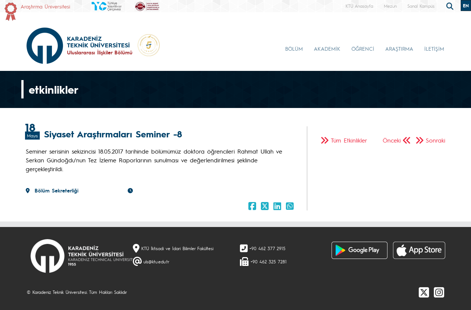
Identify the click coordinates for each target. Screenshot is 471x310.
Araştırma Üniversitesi (45, 6)
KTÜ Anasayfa (359, 6)
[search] (450, 5)
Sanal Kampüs (421, 6)
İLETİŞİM (434, 48)
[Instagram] (439, 292)
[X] (424, 292)
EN (466, 5)
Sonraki (435, 140)
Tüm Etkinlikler (349, 140)
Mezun (390, 6)
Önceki (392, 140)
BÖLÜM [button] (294, 48)
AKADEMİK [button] (327, 48)
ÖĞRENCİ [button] (362, 48)
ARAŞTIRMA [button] (399, 48)
